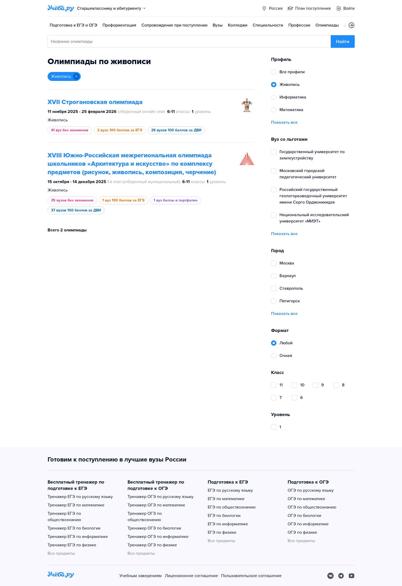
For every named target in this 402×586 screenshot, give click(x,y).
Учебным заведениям (140, 575)
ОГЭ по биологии (304, 515)
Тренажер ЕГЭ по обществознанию (64, 516)
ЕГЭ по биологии (224, 515)
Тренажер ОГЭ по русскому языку (161, 496)
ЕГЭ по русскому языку (230, 490)
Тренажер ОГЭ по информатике (158, 536)
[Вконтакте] (330, 576)
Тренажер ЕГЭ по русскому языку (80, 496)
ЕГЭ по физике (222, 532)
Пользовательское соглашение (251, 575)
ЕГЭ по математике (226, 498)
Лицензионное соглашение (191, 575)
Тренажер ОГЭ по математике (156, 505)
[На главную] (61, 576)
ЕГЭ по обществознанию (232, 507)
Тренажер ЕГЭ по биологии (74, 528)
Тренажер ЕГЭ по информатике (78, 536)
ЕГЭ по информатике (228, 524)
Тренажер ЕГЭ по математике (76, 505)
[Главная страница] (61, 8)
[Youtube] (351, 576)
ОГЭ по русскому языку (311, 490)
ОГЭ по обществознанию (312, 507)
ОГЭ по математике (306, 498)
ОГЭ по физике (302, 532)
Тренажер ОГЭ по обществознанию (145, 516)
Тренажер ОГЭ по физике (152, 545)
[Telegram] (341, 576)
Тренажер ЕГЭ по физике (72, 545)
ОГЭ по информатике (308, 524)
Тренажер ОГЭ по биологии (154, 528)
